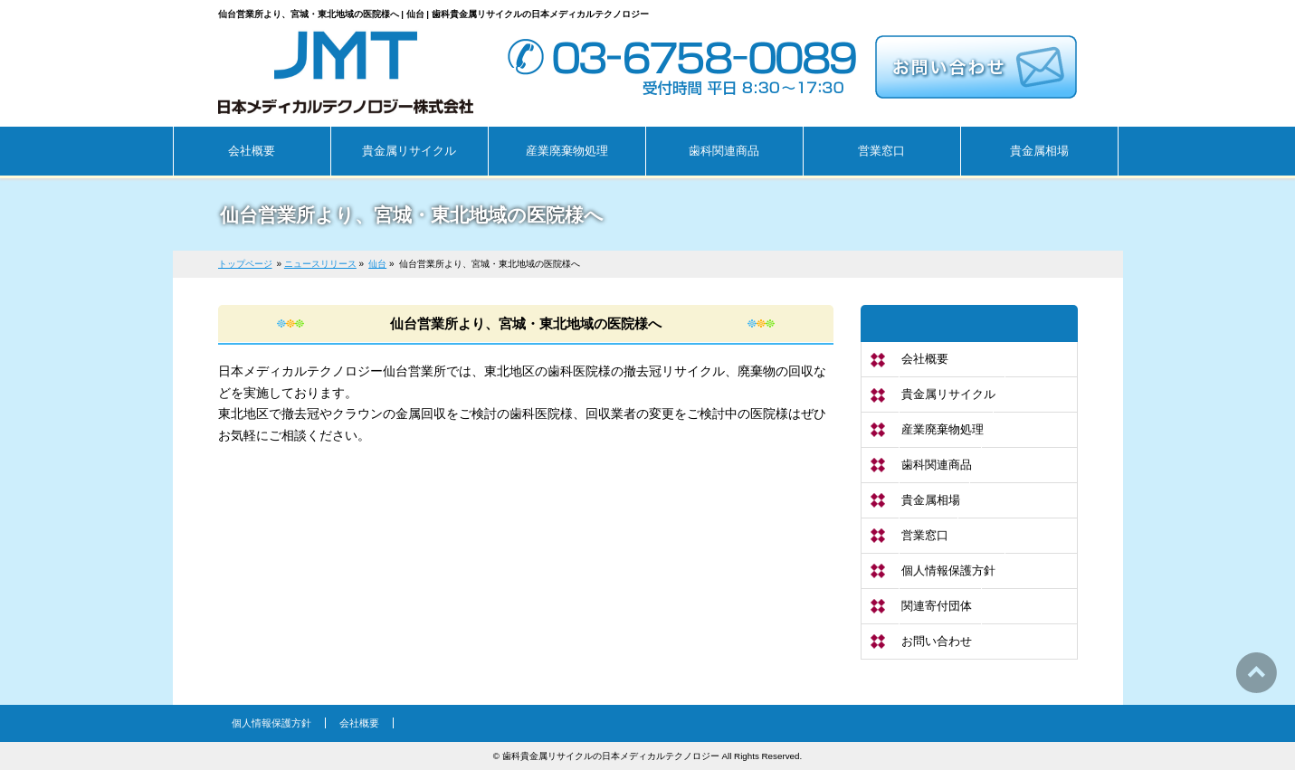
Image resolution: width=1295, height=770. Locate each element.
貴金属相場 (930, 500)
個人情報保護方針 (948, 570)
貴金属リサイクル (948, 394)
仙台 (377, 264)
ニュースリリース (320, 264)
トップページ (245, 264)
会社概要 (924, 359)
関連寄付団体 (936, 606)
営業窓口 (924, 535)
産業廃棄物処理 (942, 429)
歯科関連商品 (936, 464)
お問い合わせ (936, 641)
